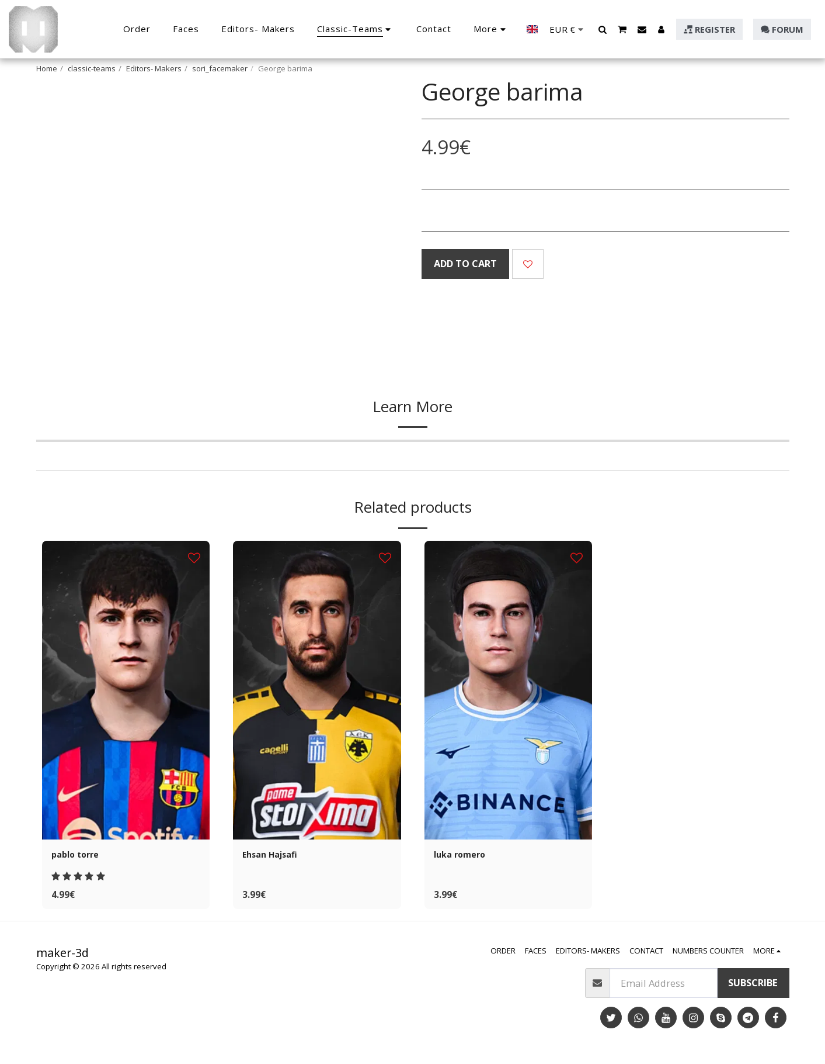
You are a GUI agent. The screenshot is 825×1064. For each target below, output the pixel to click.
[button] (603, 29)
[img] (126, 690)
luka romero (463, 855)
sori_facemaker (220, 68)
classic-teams (92, 68)
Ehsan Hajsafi (275, 855)
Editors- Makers (154, 68)
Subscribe (753, 986)
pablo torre (78, 855)
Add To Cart (465, 263)
